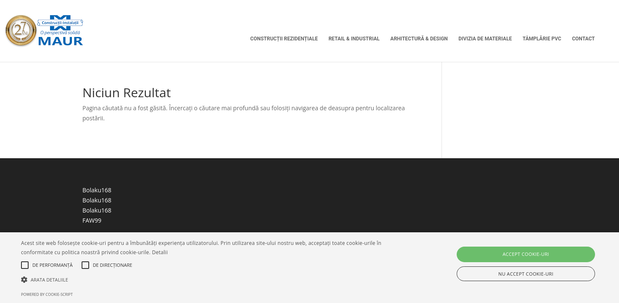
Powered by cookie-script (47, 294)
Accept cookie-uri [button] (526, 254)
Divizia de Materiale (485, 39)
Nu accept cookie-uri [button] (525, 274)
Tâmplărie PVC (542, 39)
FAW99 (91, 220)
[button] (208, 280)
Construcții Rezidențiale (284, 39)
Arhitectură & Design (418, 39)
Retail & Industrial (354, 39)
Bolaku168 (96, 190)
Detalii (160, 252)
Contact (583, 39)
